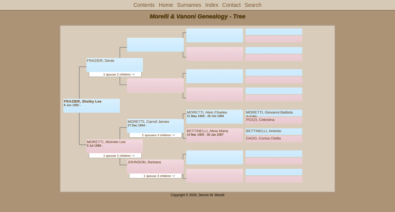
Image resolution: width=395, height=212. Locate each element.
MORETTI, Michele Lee (106, 142)
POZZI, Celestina (260, 120)
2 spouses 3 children (158, 135)
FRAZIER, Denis (100, 61)
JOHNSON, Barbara (144, 162)
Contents (144, 5)
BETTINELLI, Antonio (263, 131)
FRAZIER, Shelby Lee (82, 101)
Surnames (189, 5)
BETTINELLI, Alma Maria (207, 131)
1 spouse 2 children (119, 74)
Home (166, 5)
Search (253, 5)
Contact (231, 5)
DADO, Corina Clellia (263, 138)
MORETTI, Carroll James (148, 122)
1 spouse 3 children (159, 176)
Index (211, 5)
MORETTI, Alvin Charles (207, 112)
